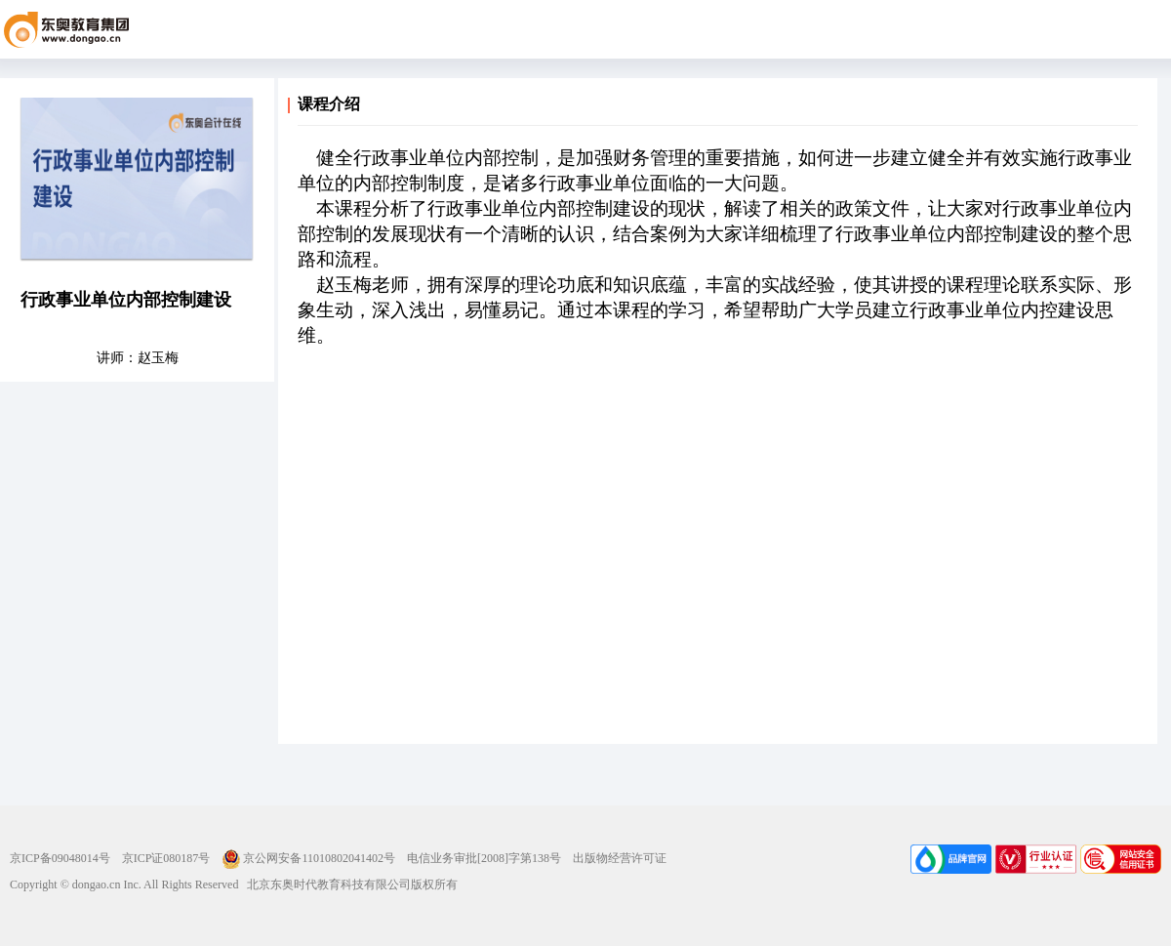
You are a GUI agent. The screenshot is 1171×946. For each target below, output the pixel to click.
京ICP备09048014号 (60, 858)
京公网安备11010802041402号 (308, 858)
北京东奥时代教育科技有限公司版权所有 (348, 884)
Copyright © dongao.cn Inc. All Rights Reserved (124, 884)
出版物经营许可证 (619, 858)
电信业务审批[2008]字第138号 (484, 858)
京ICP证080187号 (166, 858)
